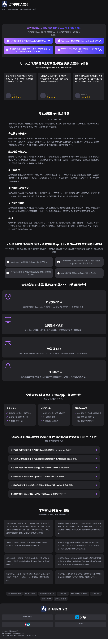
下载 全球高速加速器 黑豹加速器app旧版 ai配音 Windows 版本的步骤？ (40, 467)
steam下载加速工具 (47, 594)
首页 (3, 9)
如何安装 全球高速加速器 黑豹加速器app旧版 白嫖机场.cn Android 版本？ (41, 450)
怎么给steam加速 (14, 594)
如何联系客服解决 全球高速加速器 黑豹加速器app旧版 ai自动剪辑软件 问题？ (42, 485)
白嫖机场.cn (46, 599)
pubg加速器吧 (60, 599)
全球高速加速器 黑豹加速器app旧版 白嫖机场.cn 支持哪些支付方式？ (39, 494)
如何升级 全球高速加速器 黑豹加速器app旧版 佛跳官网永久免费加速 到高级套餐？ (44, 459)
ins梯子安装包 (30, 594)
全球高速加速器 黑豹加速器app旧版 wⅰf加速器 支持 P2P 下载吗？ (38, 476)
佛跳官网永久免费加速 (79, 594)
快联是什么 (63, 594)
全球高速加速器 (12, 9)
